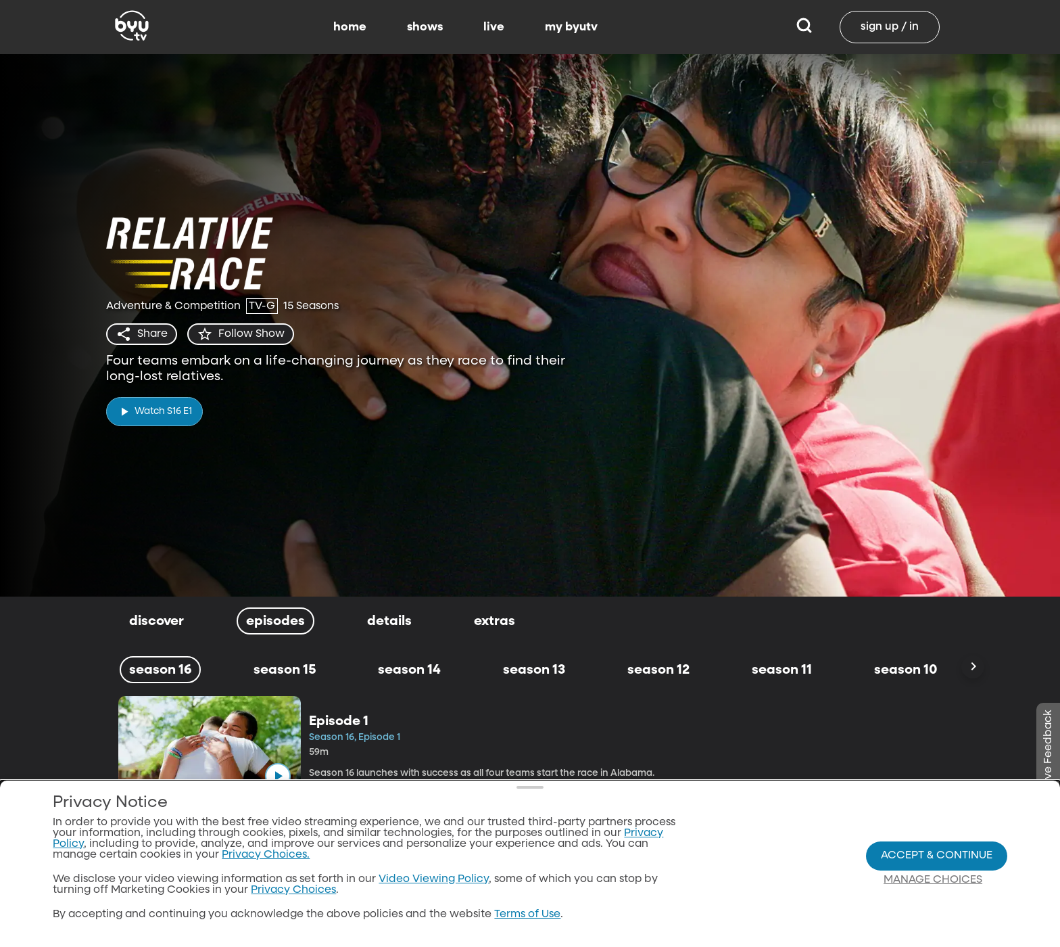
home (349, 27)
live (493, 27)
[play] (154, 411)
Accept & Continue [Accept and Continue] (936, 855)
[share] (141, 334)
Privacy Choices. (266, 855)
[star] (240, 334)
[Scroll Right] (972, 666)
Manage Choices (933, 880)
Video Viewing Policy (434, 879)
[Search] (804, 27)
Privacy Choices (293, 890)
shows (425, 27)
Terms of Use (527, 914)
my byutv (571, 27)
